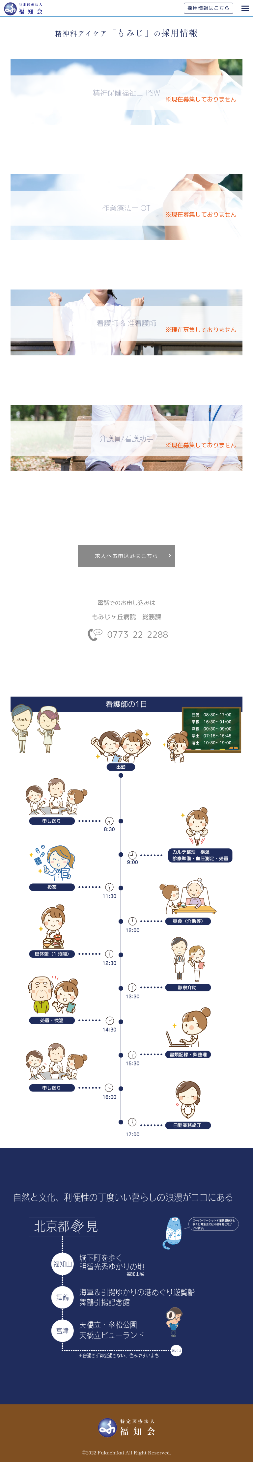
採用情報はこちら (208, 8)
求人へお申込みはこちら (126, 556)
